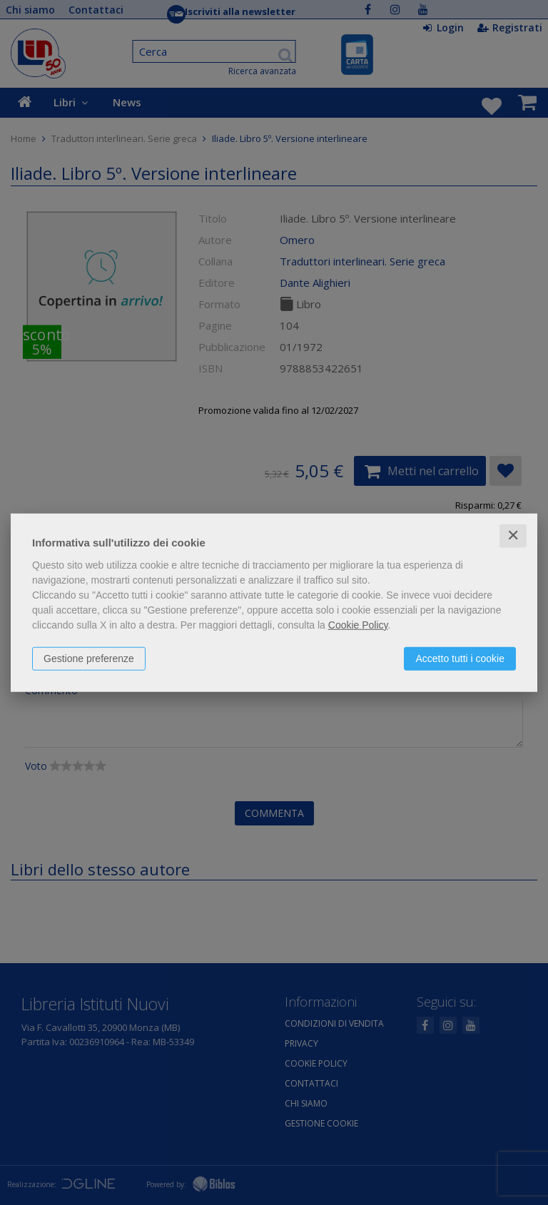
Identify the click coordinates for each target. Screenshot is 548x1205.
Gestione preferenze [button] (89, 658)
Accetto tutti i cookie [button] (459, 658)
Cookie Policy (358, 625)
